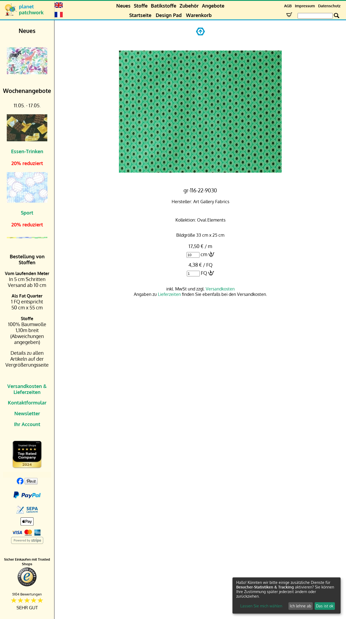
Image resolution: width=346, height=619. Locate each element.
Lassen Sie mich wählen (261, 606)
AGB (288, 6)
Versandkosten (220, 289)
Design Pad (169, 15)
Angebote (213, 6)
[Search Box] (315, 16)
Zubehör (189, 6)
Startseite (140, 15)
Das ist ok (324, 606)
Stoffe (141, 6)
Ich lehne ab (300, 606)
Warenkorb (199, 15)
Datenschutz (329, 6)
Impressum (305, 6)
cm (204, 254)
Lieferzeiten (169, 294)
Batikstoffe (163, 6)
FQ (204, 273)
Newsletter (27, 413)
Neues (123, 6)
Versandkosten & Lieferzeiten (27, 389)
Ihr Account (27, 424)
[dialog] (286, 595)
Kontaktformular (27, 403)
